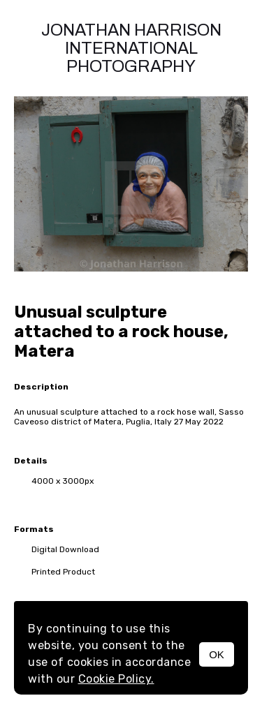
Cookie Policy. (116, 678)
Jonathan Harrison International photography (131, 48)
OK (216, 654)
